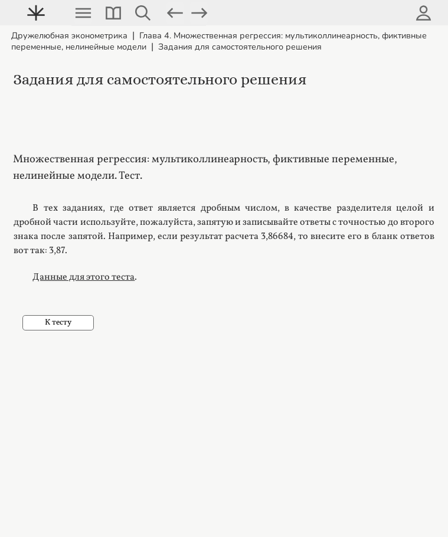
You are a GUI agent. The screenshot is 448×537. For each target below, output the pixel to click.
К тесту (58, 322)
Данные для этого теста (83, 277)
